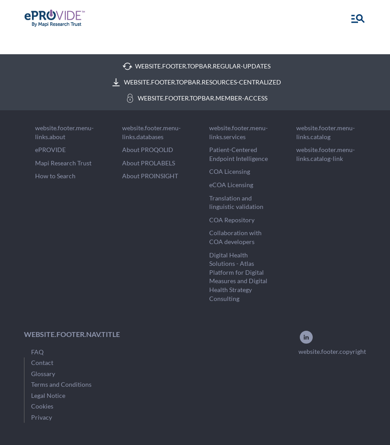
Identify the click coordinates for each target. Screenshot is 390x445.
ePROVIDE (50, 149)
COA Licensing (229, 171)
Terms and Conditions (61, 384)
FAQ (37, 352)
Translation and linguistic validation (236, 202)
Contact (42, 362)
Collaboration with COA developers (235, 237)
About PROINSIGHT (150, 176)
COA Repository (232, 220)
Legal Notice (48, 395)
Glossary (43, 373)
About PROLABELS (148, 163)
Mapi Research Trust (63, 163)
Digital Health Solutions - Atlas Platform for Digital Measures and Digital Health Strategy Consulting (238, 276)
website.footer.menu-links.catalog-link (325, 154)
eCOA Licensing (231, 184)
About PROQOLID (147, 149)
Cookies (42, 406)
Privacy (41, 417)
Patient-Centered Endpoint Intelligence (238, 154)
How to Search (55, 176)
